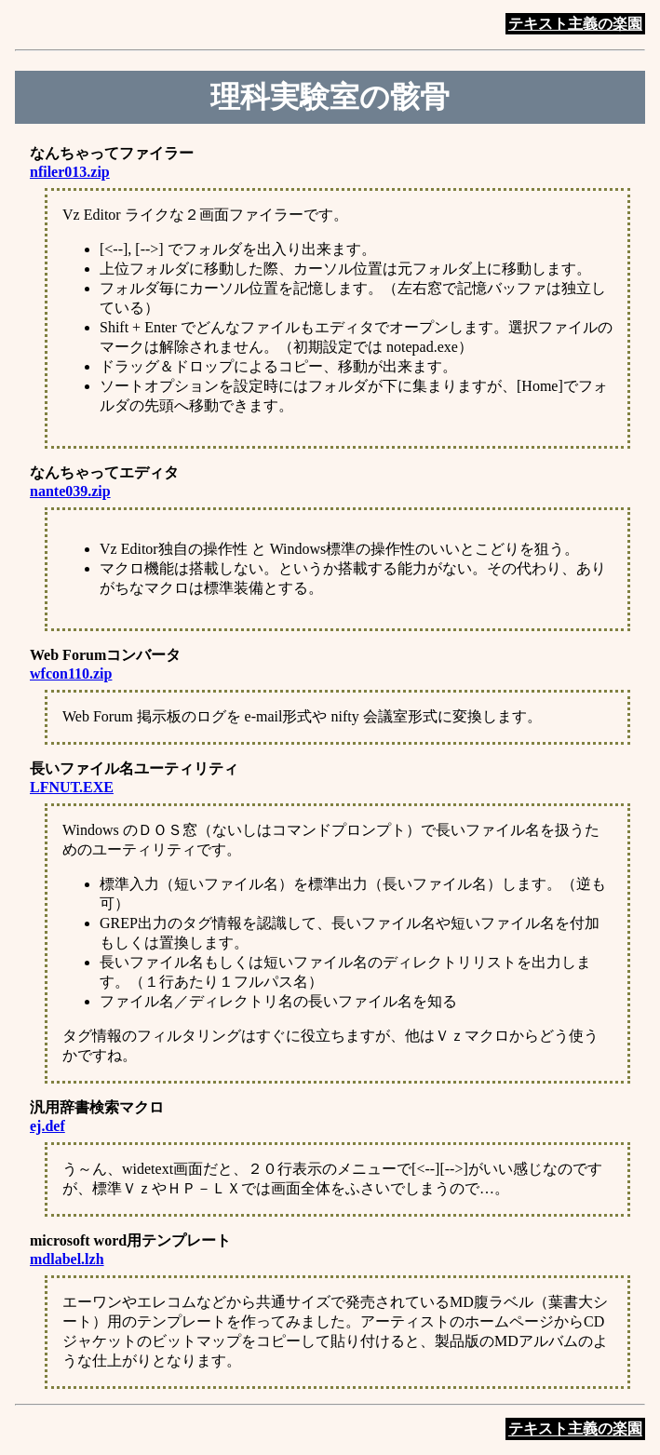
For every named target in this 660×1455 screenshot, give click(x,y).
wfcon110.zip (71, 673)
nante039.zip (70, 491)
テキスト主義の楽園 (575, 24)
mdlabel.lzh (67, 1259)
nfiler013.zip (70, 172)
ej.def (47, 1126)
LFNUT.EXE (72, 787)
